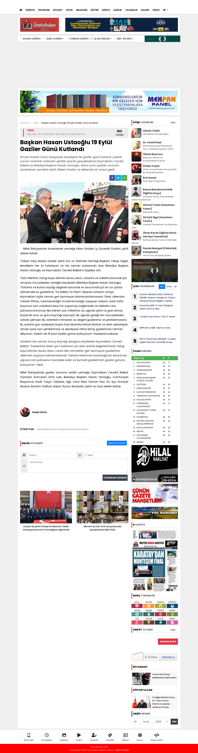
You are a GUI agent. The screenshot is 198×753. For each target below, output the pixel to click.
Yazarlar (94, 737)
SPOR (69, 10)
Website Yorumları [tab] (117, 443)
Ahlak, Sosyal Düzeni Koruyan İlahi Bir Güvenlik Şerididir (160, 171)
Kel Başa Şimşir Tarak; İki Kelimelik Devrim (154, 241)
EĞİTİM (95, 10)
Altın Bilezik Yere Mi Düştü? (156, 134)
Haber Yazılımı (122, 750)
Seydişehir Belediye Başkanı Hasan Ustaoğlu (63, 429)
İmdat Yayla (151, 166)
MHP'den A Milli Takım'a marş (150, 330)
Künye (140, 737)
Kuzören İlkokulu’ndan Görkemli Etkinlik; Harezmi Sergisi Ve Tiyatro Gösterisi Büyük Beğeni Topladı (153, 297)
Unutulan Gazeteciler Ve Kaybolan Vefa (154, 226)
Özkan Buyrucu (153, 154)
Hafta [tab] (169, 286)
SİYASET (58, 10)
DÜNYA (106, 10)
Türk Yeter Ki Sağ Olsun (154, 181)
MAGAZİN (81, 10)
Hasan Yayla (151, 130)
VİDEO (156, 10)
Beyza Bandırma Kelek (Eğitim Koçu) (157, 191)
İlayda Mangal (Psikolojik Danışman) (160, 250)
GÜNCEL (30, 10)
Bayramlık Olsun (151, 212)
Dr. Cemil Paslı (152, 142)
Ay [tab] (175, 286)
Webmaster (157, 737)
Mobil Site (29, 737)
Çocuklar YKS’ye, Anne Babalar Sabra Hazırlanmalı (152, 198)
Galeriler (64, 737)
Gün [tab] (162, 286)
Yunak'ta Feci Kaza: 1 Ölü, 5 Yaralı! (153, 318)
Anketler (110, 737)
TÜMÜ (172, 122)
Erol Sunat (149, 178)
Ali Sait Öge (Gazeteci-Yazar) (158, 219)
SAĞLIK (118, 10)
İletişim (125, 737)
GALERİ (145, 10)
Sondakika (46, 737)
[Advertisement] (99, 65)
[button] (165, 10)
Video (79, 737)
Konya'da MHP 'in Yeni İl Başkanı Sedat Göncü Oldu (152, 307)
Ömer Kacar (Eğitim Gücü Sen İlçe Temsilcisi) (159, 234)
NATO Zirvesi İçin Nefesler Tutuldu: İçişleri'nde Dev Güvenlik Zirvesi (153, 341)
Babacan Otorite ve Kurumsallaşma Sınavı (154, 159)
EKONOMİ (44, 10)
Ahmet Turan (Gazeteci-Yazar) (159, 206)
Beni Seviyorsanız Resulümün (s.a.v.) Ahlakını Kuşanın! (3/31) (158, 147)
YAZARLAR (131, 10)
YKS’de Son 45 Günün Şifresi (157, 255)
